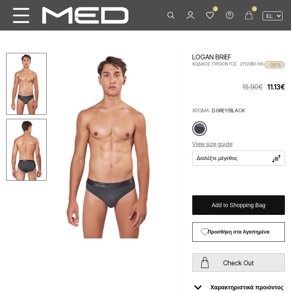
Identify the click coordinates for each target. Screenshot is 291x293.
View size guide (212, 143)
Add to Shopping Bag (238, 205)
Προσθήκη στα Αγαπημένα (238, 232)
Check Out (238, 263)
